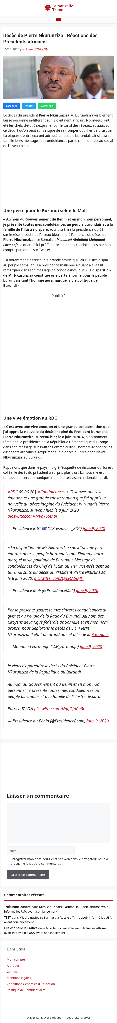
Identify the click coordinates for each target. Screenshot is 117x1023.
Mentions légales (19, 978)
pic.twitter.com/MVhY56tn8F (33, 516)
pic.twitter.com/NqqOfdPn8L (59, 709)
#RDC (13, 492)
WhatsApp (47, 106)
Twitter (29, 106)
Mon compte (16, 959)
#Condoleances (51, 492)
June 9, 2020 (94, 528)
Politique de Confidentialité (26, 990)
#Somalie (100, 634)
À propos (13, 965)
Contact (12, 972)
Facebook (12, 106)
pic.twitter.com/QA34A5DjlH (59, 578)
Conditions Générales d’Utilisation (31, 984)
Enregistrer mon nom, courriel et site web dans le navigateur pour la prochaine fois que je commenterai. (59, 861)
